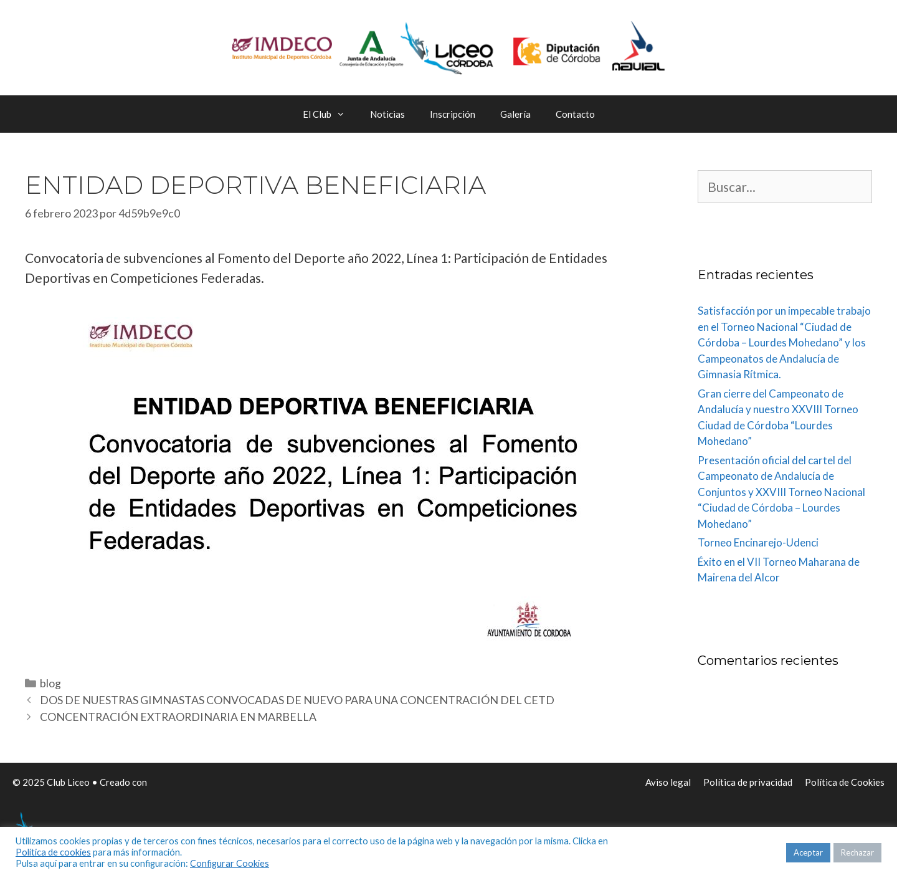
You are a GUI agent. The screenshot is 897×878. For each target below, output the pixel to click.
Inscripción (452, 114)
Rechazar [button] (857, 852)
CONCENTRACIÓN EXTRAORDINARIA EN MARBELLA (178, 716)
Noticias (387, 114)
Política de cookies (53, 852)
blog (50, 683)
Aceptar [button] (808, 852)
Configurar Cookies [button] (229, 863)
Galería (515, 114)
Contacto (575, 114)
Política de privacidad (747, 782)
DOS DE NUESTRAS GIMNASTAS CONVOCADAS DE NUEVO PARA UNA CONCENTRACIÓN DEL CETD (297, 700)
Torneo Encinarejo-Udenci (758, 542)
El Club (330, 114)
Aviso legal (668, 782)
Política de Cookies (845, 782)
